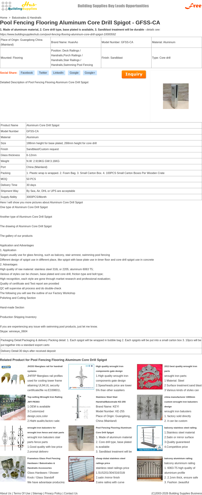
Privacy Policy (53, 493)
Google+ (90, 72)
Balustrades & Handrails (26, 17)
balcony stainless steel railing (180, 427)
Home (3, 17)
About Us (5, 493)
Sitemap (37, 493)
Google (74, 72)
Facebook (27, 72)
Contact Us (71, 493)
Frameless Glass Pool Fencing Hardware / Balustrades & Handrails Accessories (43, 463)
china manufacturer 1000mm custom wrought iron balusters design (181, 402)
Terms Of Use (22, 493)
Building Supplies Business (185, 493)
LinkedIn (58, 72)
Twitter (43, 72)
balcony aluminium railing (178, 458)
